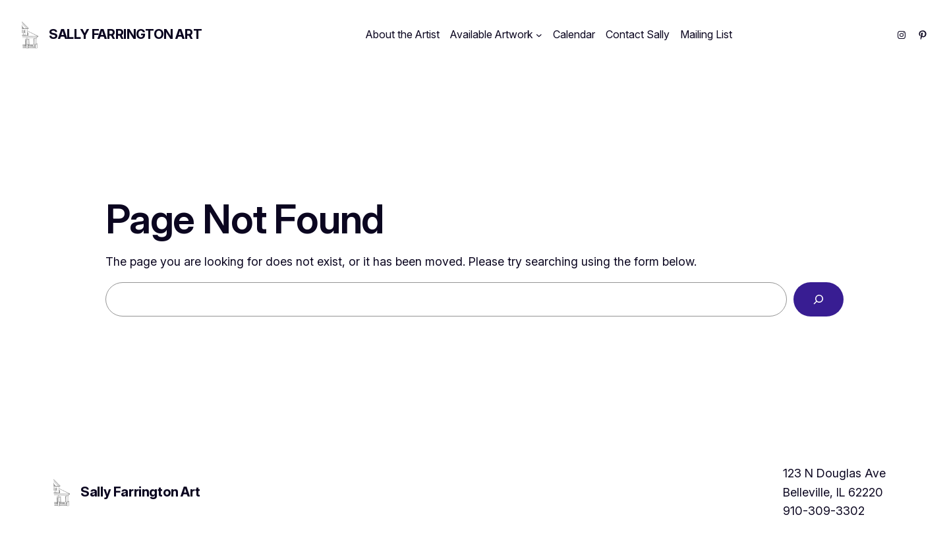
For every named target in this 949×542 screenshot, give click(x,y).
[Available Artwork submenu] (539, 35)
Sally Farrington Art (125, 34)
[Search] (818, 299)
